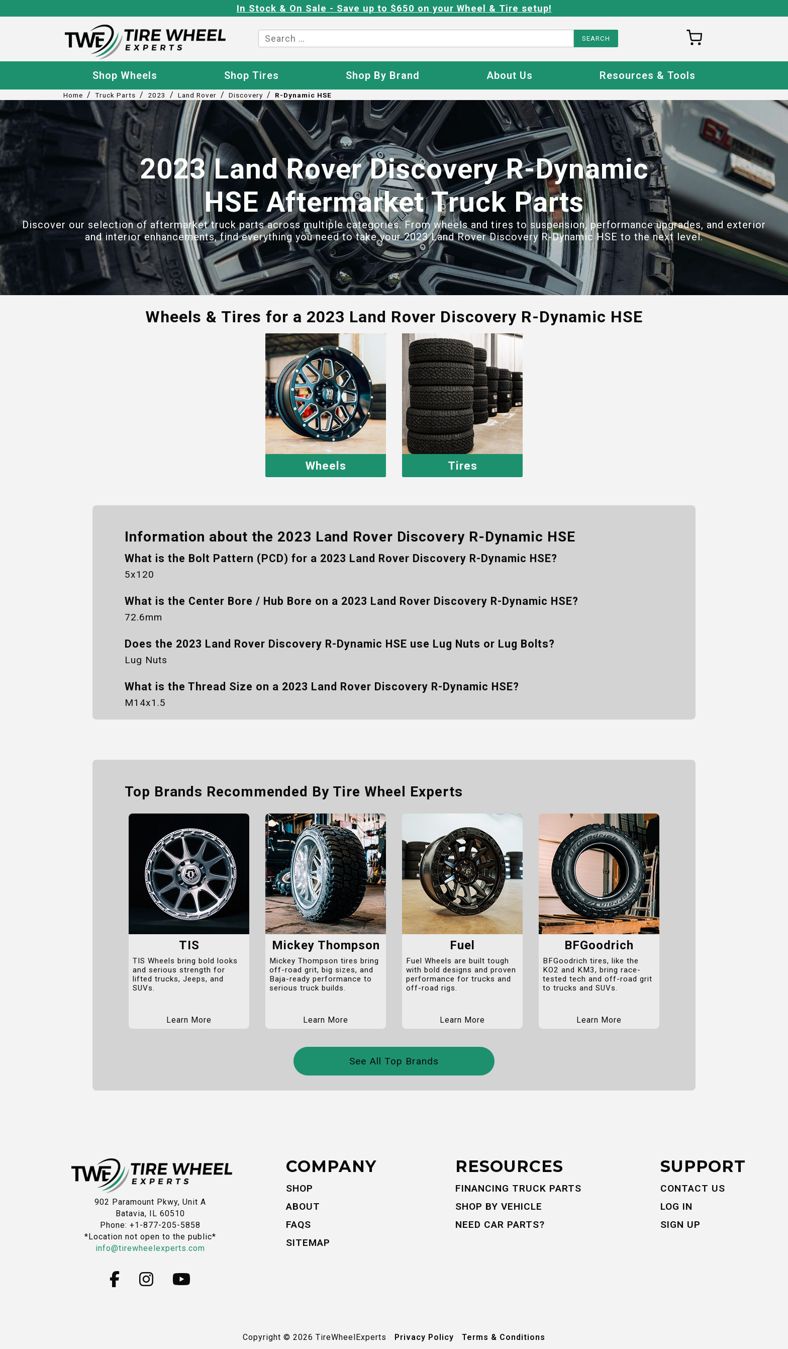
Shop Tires (251, 75)
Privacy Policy (424, 1336)
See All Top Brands (394, 1060)
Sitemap (308, 1241)
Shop (299, 1188)
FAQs (298, 1223)
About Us (509, 75)
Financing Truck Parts (518, 1188)
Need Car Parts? (500, 1223)
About (303, 1205)
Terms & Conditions (503, 1336)
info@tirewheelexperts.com (150, 1247)
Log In (676, 1205)
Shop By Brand (383, 75)
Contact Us (692, 1188)
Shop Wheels (124, 75)
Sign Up (680, 1223)
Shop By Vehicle (498, 1205)
